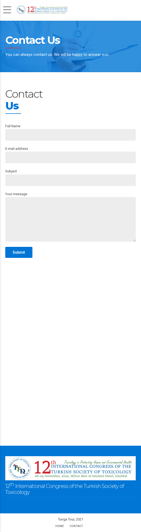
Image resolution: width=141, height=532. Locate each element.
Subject (70, 177)
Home (59, 526)
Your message (70, 217)
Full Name (70, 132)
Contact (76, 526)
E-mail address (70, 155)
